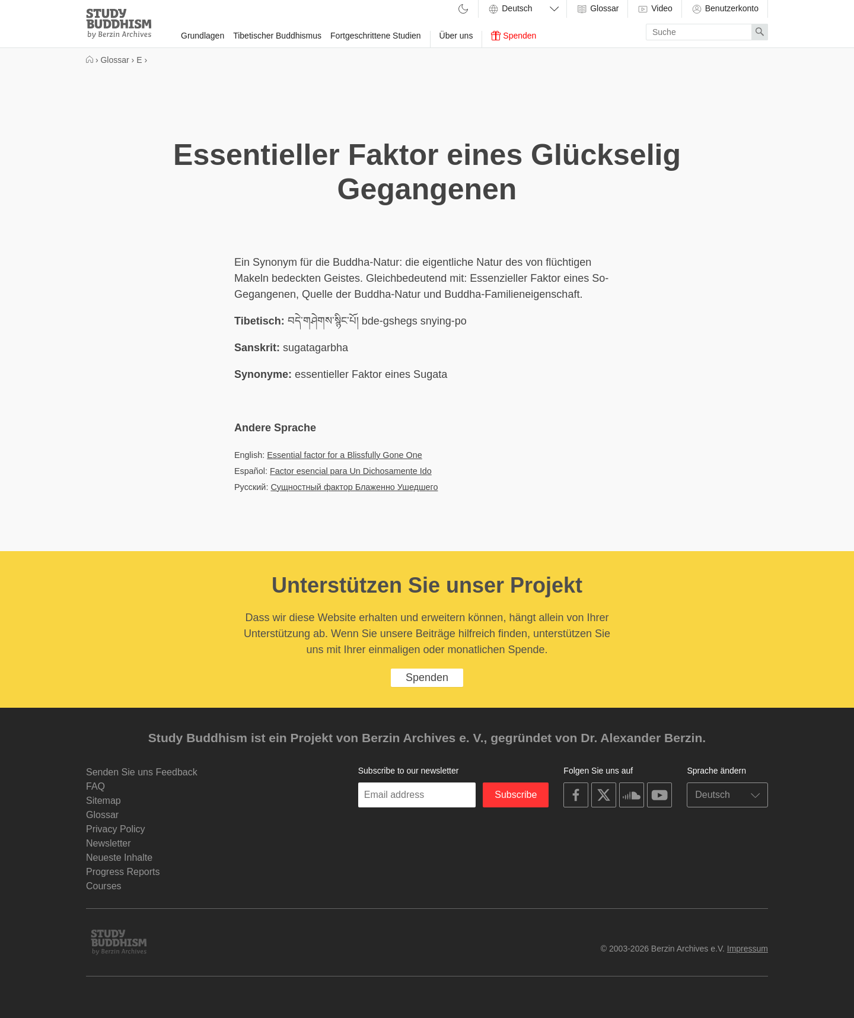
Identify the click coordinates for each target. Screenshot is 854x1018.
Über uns (456, 35)
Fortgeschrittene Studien (375, 35)
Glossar (597, 9)
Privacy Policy (115, 829)
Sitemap (103, 801)
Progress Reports (123, 872)
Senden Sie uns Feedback (141, 772)
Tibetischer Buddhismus (277, 35)
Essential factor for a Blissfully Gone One (344, 455)
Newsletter (108, 843)
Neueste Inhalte (119, 857)
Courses (104, 886)
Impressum (747, 948)
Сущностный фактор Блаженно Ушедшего (354, 487)
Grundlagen (202, 35)
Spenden (513, 35)
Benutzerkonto (725, 9)
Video (654, 9)
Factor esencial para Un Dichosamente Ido (351, 471)
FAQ (95, 786)
